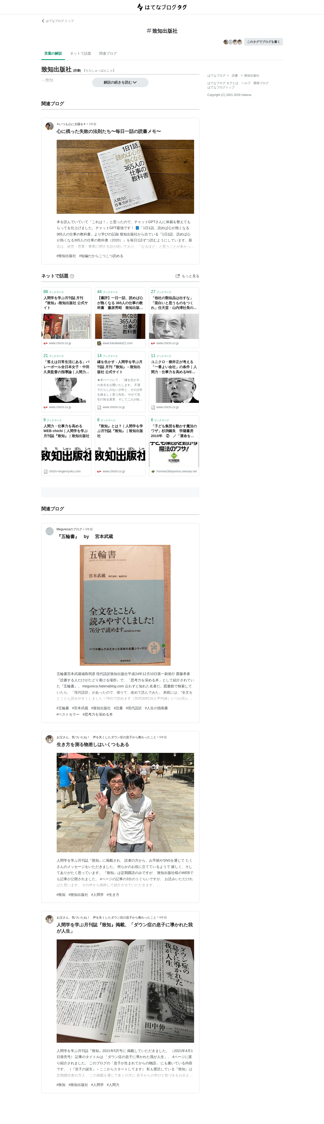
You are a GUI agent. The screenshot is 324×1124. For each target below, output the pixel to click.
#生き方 (113, 895)
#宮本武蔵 (80, 708)
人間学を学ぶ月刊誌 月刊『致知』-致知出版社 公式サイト (66, 303)
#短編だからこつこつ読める (101, 256)
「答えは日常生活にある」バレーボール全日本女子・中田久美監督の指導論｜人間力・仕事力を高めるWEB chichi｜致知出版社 (66, 367)
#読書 (118, 708)
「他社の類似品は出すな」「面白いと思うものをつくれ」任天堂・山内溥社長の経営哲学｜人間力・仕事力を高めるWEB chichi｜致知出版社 (174, 303)
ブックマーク (54, 292)
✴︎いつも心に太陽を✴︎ (71, 124)
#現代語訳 (134, 708)
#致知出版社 (66, 256)
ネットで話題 (80, 53)
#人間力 (113, 1085)
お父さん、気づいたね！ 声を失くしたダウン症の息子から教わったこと (106, 737)
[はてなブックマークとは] (72, 275)
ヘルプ (245, 83)
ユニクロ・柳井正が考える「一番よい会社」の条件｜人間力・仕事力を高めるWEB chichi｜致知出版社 (174, 367)
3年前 (89, 529)
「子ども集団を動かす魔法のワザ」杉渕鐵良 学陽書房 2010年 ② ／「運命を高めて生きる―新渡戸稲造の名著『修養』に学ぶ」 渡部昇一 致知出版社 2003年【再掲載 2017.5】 (174, 431)
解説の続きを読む (120, 82)
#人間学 (97, 895)
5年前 (163, 737)
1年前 (93, 124)
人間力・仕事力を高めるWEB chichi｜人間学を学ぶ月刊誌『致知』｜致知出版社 (66, 431)
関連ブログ (108, 53)
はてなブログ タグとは (222, 83)
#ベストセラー (68, 714)
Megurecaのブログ (69, 529)
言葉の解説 (53, 53)
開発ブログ (261, 83)
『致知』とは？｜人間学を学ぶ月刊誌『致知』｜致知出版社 (120, 431)
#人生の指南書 (156, 708)
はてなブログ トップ (57, 21)
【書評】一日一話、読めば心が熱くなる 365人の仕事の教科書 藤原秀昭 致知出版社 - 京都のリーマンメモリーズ (120, 303)
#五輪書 (63, 708)
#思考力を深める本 (98, 714)
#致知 (61, 895)
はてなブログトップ (221, 87)
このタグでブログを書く (263, 42)
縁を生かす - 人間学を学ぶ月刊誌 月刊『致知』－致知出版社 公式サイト (119, 367)
